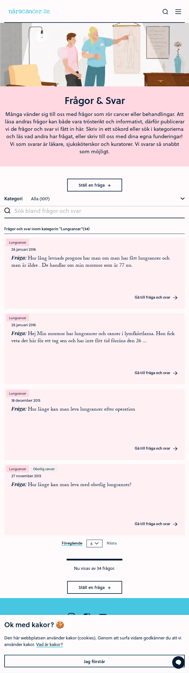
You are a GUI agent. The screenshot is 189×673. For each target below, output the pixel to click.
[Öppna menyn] (178, 11)
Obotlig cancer (44, 468)
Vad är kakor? (49, 662)
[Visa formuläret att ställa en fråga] (178, 662)
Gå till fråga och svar (156, 297)
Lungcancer (17, 242)
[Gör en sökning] (165, 11)
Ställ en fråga (95, 185)
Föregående (72, 543)
